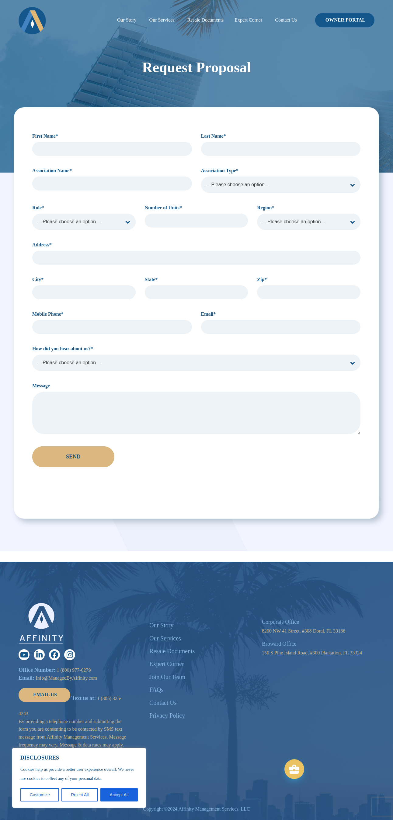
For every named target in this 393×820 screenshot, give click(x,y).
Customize (40, 794)
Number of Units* (196, 216)
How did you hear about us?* (196, 358)
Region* (308, 217)
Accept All (119, 794)
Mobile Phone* (112, 322)
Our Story (161, 625)
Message (196, 408)
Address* (196, 253)
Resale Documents (172, 651)
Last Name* (281, 144)
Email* (281, 322)
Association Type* (281, 180)
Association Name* (112, 179)
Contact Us (162, 702)
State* (196, 288)
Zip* (308, 288)
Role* (84, 217)
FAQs (156, 689)
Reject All (80, 794)
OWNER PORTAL (345, 19)
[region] (79, 778)
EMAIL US (45, 694)
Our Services (165, 638)
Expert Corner (166, 663)
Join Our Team (167, 677)
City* (84, 288)
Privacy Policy (167, 715)
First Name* (112, 144)
